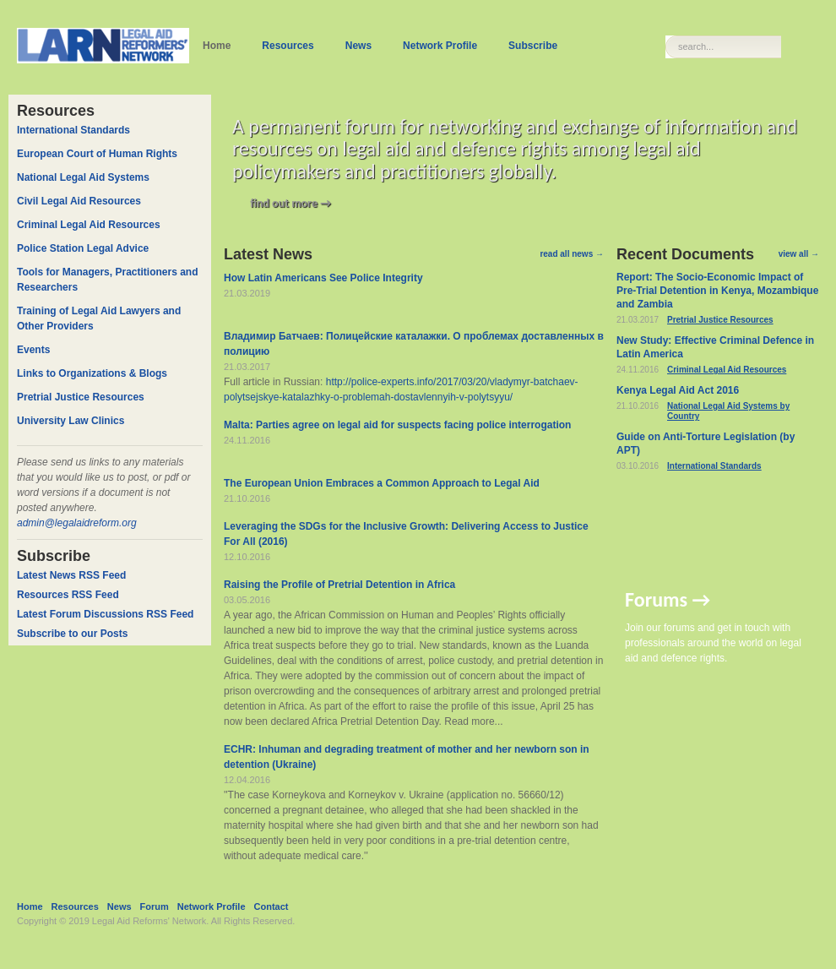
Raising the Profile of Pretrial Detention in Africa (339, 585)
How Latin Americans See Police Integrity (323, 278)
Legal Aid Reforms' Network (149, 921)
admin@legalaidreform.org (77, 523)
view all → (799, 254)
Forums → (667, 599)
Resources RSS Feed (68, 595)
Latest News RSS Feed (71, 575)
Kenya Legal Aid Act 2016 (677, 390)
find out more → (290, 203)
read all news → (572, 254)
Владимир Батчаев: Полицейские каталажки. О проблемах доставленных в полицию (414, 343)
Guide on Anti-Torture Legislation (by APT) (705, 443)
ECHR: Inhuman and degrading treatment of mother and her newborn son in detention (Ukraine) (406, 756)
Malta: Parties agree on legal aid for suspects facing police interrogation (397, 425)
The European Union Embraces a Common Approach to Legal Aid (382, 483)
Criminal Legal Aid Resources (726, 369)
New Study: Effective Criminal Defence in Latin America (715, 347)
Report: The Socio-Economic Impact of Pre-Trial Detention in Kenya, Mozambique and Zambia (717, 290)
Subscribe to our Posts (72, 634)
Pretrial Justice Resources (720, 319)
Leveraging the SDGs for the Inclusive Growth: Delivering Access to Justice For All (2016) (406, 533)
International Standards (714, 466)
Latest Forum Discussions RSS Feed (105, 614)
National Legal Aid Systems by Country (728, 411)
